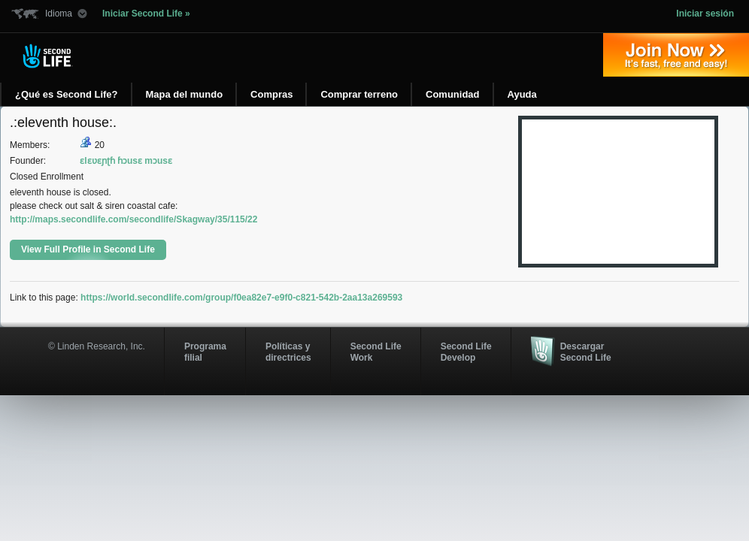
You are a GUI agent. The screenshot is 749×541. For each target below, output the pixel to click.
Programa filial (205, 351)
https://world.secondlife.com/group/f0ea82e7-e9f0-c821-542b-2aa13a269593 (241, 297)
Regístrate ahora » (676, 55)
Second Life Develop (466, 351)
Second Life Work (376, 351)
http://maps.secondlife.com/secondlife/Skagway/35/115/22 (133, 219)
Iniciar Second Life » (146, 13)
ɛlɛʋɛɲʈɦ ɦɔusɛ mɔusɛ (126, 161)
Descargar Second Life (585, 351)
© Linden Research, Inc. (96, 346)
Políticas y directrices (288, 351)
